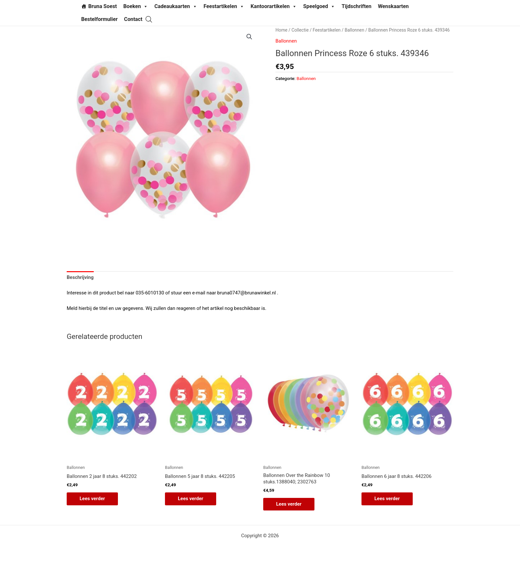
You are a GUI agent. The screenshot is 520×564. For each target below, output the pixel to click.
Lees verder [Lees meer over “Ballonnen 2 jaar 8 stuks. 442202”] (92, 498)
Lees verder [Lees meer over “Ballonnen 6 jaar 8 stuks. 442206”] (387, 498)
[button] (249, 37)
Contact (133, 19)
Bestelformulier (99, 19)
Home (281, 30)
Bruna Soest (102, 6)
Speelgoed (319, 6)
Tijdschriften (356, 6)
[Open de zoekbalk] (149, 19)
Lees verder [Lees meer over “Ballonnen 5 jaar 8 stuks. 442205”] (190, 498)
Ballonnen (354, 30)
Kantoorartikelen (274, 6)
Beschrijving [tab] (80, 277)
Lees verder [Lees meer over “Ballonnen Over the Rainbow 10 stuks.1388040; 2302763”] (289, 504)
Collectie (300, 30)
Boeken (135, 6)
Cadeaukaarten (175, 6)
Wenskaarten (393, 6)
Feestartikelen (224, 6)
